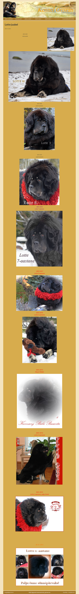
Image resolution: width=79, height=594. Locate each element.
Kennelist (18, 19)
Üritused (48, 19)
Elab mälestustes (68, 19)
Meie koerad (9, 19)
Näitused (38, 19)
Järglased (27, 19)
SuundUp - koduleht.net (69, 592)
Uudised (57, 19)
